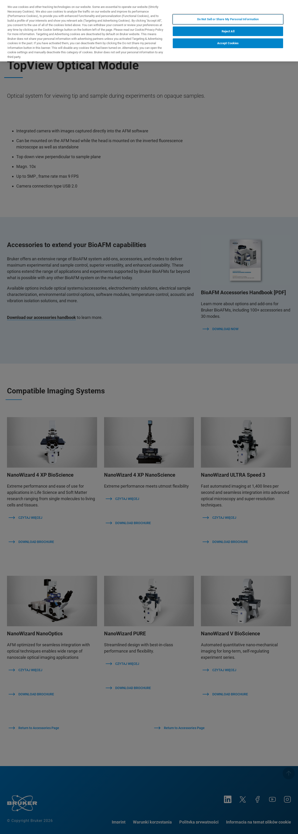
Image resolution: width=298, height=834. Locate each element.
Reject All (228, 31)
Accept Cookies (228, 43)
